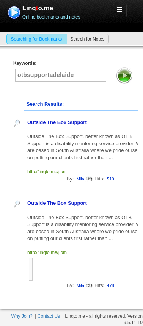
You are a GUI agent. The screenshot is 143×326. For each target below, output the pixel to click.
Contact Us (49, 316)
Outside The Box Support (57, 122)
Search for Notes (87, 39)
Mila (80, 179)
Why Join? (22, 316)
